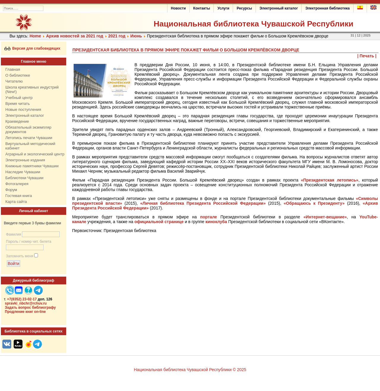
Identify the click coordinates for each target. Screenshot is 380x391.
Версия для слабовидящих (32, 48)
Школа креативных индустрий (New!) (32, 89)
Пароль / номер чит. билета (28, 241)
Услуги (223, 8)
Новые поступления (23, 109)
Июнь (136, 36)
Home (35, 36)
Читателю (14, 81)
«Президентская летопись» (330, 180)
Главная (12, 69)
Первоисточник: (88, 230)
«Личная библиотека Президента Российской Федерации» (202, 203)
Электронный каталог (278, 8)
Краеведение (17, 121)
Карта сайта (16, 201)
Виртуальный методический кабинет (30, 145)
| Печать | (367, 55)
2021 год (116, 36)
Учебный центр (19, 97)
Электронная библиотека (327, 8)
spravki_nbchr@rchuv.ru (26, 303)
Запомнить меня (19, 256)
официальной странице (159, 221)
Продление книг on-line (25, 312)
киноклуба (216, 221)
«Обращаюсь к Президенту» (314, 203)
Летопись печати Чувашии (28, 137)
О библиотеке (17, 75)
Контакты (201, 8)
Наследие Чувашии (22, 172)
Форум (11, 189)
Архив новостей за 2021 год (74, 36)
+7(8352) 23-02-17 (22, 299)
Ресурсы (244, 8)
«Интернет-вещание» (325, 217)
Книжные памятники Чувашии (31, 166)
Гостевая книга (18, 195)
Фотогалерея (16, 184)
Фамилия (13, 234)
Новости (178, 8)
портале (208, 217)
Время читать (17, 103)
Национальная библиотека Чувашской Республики (253, 23)
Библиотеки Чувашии (24, 178)
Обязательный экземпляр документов (28, 129)
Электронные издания (25, 160)
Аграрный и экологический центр (34, 154)
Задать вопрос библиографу (30, 307)
